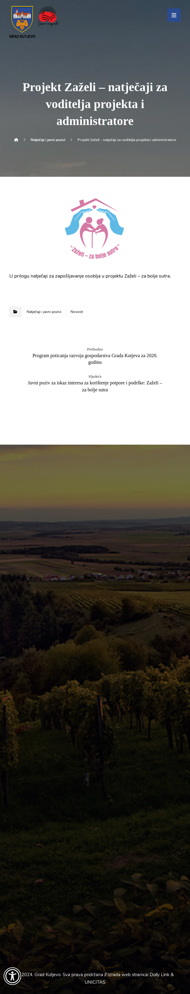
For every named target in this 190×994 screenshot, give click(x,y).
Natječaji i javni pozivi (44, 311)
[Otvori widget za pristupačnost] (12, 976)
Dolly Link (159, 975)
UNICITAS (95, 982)
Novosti (76, 311)
